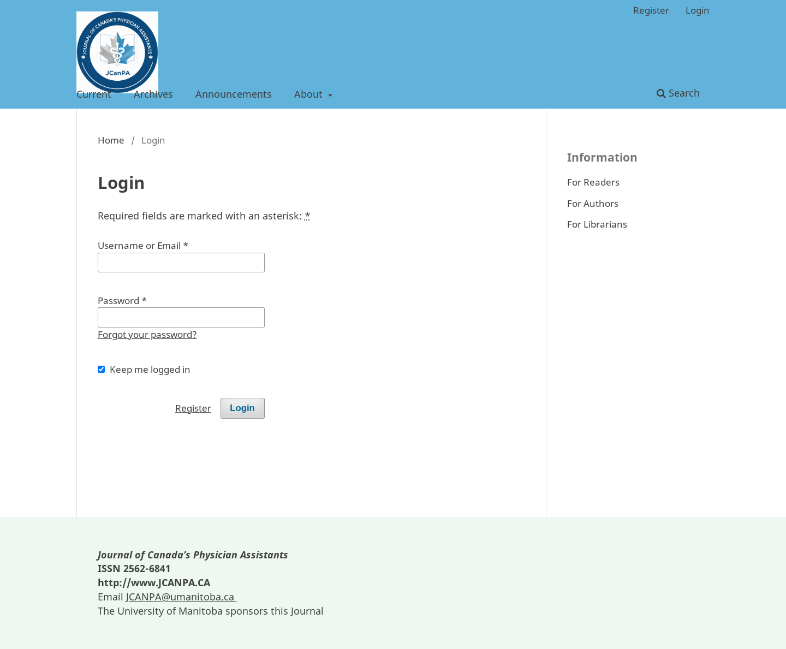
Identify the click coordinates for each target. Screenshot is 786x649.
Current (93, 93)
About (309, 93)
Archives (153, 93)
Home (111, 140)
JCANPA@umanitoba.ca (181, 596)
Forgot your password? (147, 334)
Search (678, 92)
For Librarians (597, 224)
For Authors (592, 203)
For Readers (593, 182)
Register (651, 10)
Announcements (233, 93)
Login (698, 10)
